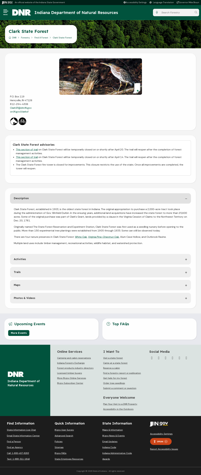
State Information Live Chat (21, 429)
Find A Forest (41, 37)
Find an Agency (15, 447)
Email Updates (109, 441)
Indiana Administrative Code (117, 453)
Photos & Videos (24, 298)
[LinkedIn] (179, 357)
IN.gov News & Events (113, 435)
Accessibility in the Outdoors (118, 409)
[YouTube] (172, 357)
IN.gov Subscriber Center (70, 383)
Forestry (25, 37)
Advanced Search (64, 435)
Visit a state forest (113, 358)
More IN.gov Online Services (71, 378)
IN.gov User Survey (64, 429)
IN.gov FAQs (60, 453)
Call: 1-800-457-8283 (18, 453)
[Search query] (176, 12)
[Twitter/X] (158, 357)
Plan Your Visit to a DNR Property (120, 404)
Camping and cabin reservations (74, 358)
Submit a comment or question (119, 388)
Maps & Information (112, 429)
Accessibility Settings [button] (161, 433)
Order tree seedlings (114, 383)
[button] (135, 2)
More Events (19, 332)
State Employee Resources (69, 459)
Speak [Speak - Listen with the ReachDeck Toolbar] (160, 441)
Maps (17, 285)
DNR (14, 37)
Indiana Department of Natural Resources (76, 12)
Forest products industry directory (75, 368)
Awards (106, 459)
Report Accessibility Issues (164, 449)
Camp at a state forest (115, 363)
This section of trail (27, 149)
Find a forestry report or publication (122, 373)
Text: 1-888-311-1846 (18, 459)
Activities (20, 259)
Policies (58, 441)
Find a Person (14, 441)
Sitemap (59, 447)
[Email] (186, 357)
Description (21, 198)
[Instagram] (165, 357)
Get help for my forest (115, 378)
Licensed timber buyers (69, 373)
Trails (17, 272)
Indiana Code (109, 447)
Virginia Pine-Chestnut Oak (103, 237)
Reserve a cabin (111, 368)
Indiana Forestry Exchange (71, 363)
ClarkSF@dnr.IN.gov (21, 108)
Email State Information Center (23, 435)
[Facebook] (151, 357)
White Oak (81, 237)
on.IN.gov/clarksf (19, 111)
